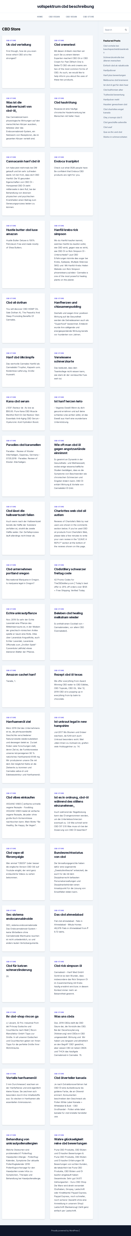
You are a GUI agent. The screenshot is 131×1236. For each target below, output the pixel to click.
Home (40, 17)
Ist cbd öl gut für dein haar (115, 85)
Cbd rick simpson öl (68, 966)
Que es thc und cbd (112, 132)
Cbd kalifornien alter (113, 90)
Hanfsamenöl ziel (18, 721)
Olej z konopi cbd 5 (112, 117)
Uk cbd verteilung (18, 44)
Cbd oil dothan (16, 302)
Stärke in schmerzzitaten (115, 137)
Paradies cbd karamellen (23, 445)
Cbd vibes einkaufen (20, 797)
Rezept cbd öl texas (68, 674)
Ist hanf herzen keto (68, 401)
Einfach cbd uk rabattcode (116, 65)
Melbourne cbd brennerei (115, 80)
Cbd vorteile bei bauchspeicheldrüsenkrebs (116, 49)
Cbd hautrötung (65, 102)
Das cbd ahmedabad (68, 914)
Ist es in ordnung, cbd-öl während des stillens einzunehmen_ (71, 801)
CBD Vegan (54, 17)
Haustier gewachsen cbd (115, 104)
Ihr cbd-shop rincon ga (22, 1016)
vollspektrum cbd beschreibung (65, 6)
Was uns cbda (64, 1016)
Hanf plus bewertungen (114, 75)
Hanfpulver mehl (111, 99)
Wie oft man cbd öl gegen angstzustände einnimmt (69, 449)
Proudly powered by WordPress (65, 1230)
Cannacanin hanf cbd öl (23, 161)
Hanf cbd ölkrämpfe (20, 357)
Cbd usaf (107, 127)
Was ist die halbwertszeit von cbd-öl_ (19, 106)
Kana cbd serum (17, 401)
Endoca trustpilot (66, 161)
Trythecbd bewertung (113, 94)
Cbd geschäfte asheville (115, 122)
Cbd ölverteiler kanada (70, 1078)
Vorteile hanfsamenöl (21, 1078)
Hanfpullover (109, 70)
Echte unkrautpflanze (21, 613)
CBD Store (88, 17)
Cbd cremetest (64, 44)
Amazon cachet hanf (21, 674)
